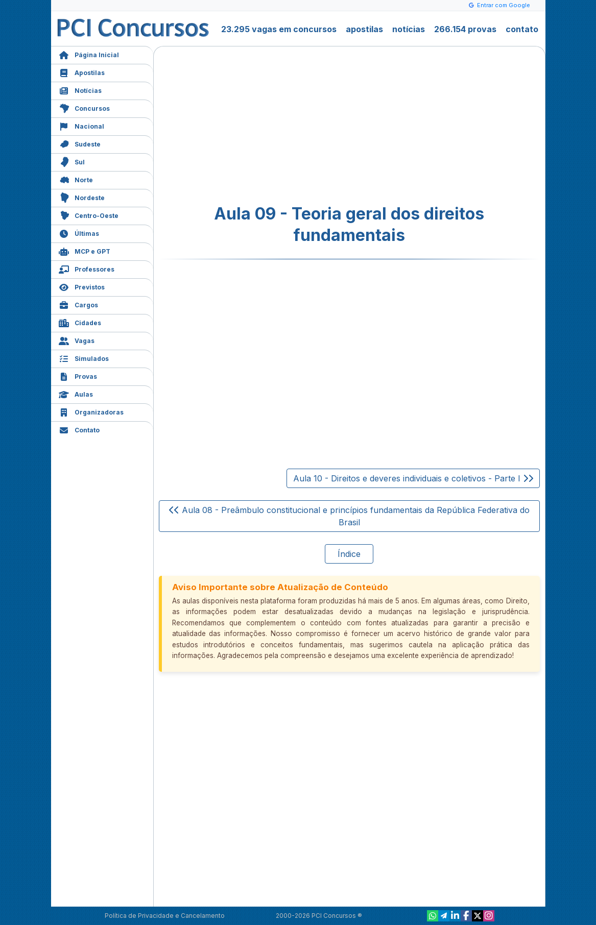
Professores (86, 268)
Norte (76, 179)
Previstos (82, 286)
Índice (349, 554)
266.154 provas (465, 29)
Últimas (79, 232)
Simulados (84, 357)
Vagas (76, 340)
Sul (72, 161)
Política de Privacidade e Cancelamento (165, 915)
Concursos (84, 107)
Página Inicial (89, 54)
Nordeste (82, 196)
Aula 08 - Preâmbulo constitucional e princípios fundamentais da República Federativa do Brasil (349, 516)
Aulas (76, 393)
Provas (78, 375)
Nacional (81, 125)
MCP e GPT (84, 250)
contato (522, 29)
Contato (79, 429)
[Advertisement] (266, 125)
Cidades (80, 322)
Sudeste (80, 143)
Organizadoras (91, 411)
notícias (408, 29)
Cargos (78, 304)
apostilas (364, 29)
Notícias (80, 89)
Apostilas (82, 72)
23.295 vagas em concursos (279, 29)
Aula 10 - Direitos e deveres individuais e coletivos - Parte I (413, 478)
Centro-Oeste (88, 214)
